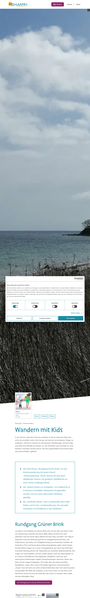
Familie (45, 491)
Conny (18, 486)
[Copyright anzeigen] (88, 10)
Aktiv (38, 491)
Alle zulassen (71, 318)
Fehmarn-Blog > (28, 498)
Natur (54, 491)
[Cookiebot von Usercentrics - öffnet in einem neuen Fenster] (75, 278)
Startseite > (19, 498)
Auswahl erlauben (45, 318)
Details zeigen (75, 313)
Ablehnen (19, 318)
